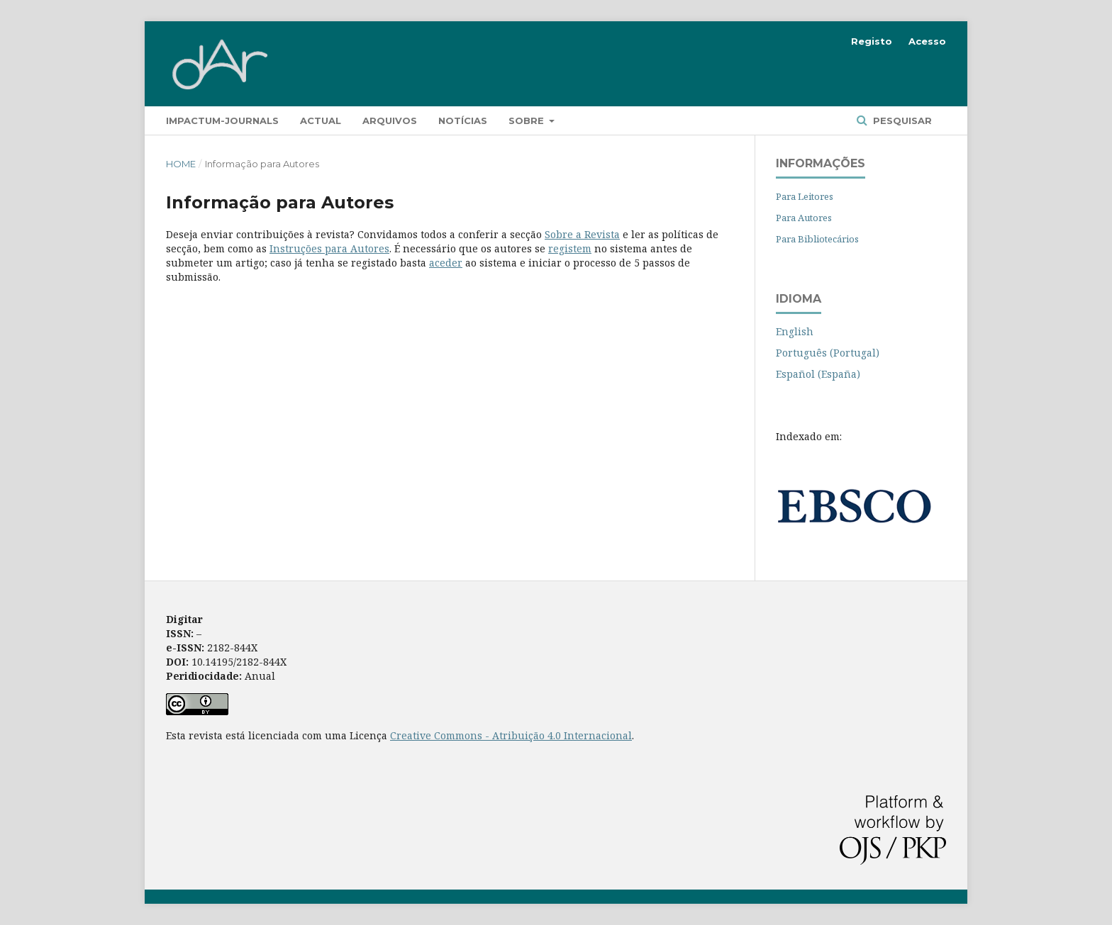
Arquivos (389, 120)
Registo (871, 41)
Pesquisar (901, 120)
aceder (445, 262)
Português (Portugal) (827, 352)
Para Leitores (804, 196)
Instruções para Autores (329, 248)
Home (181, 163)
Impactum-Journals (222, 120)
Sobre (527, 120)
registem (569, 248)
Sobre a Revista (582, 234)
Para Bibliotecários (817, 238)
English (794, 331)
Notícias (462, 120)
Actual (320, 120)
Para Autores (804, 217)
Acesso (927, 41)
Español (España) (818, 374)
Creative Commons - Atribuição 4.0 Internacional (511, 735)
